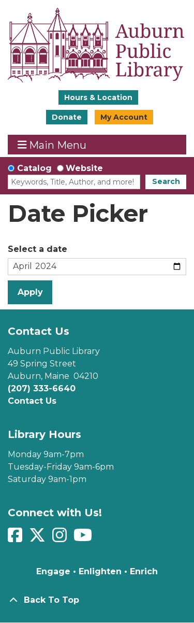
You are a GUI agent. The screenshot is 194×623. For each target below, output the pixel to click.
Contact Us (32, 401)
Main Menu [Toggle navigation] (52, 144)
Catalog (34, 168)
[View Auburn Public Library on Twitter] (38, 538)
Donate (67, 117)
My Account (123, 117)
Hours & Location (98, 97)
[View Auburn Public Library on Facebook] (16, 538)
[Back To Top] (97, 600)
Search (166, 181)
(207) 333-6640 (42, 388)
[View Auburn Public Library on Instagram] (60, 538)
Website (84, 168)
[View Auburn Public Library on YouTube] (84, 538)
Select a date (37, 249)
